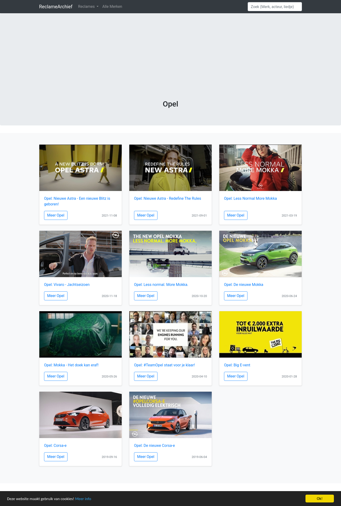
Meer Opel (55, 215)
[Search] (275, 6)
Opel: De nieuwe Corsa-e (154, 445)
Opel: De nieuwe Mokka (243, 284)
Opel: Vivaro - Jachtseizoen (67, 284)
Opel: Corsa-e (55, 445)
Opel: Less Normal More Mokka (250, 198)
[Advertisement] (170, 64)
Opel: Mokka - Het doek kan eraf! (71, 365)
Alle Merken (112, 6)
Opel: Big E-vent (237, 365)
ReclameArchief (55, 6)
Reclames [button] (87, 6)
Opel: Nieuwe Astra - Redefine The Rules (167, 198)
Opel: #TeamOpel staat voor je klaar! (164, 365)
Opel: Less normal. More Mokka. (161, 284)
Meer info (83, 498)
